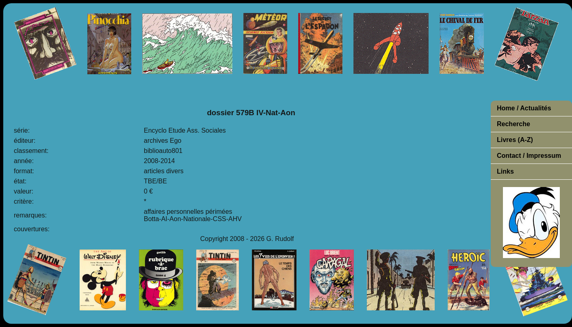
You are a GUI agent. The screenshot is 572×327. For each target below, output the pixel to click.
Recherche (513, 123)
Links (505, 171)
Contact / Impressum (529, 155)
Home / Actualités (524, 108)
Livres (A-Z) (515, 139)
